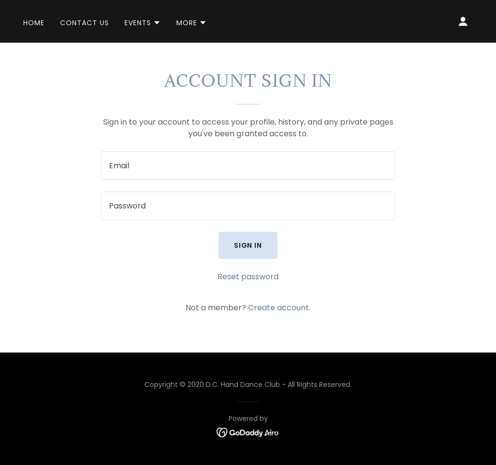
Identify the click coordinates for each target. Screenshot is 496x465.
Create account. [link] (279, 307)
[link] (248, 431)
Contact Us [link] (84, 23)
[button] (142, 23)
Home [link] (34, 23)
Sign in (248, 245)
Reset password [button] (248, 276)
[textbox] (248, 165)
